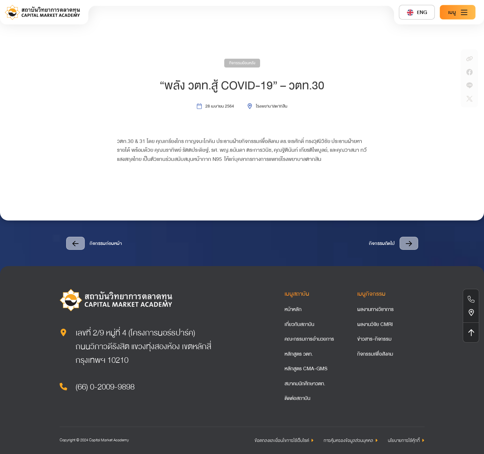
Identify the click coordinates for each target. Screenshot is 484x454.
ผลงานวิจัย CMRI (375, 324)
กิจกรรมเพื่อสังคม (375, 354)
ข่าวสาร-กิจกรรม (374, 339)
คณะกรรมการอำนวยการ (309, 339)
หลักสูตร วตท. (299, 354)
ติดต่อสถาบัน (297, 398)
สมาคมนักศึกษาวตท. (305, 383)
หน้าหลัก (293, 309)
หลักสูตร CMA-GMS (306, 368)
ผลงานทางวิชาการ (375, 309)
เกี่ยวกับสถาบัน (299, 324)
